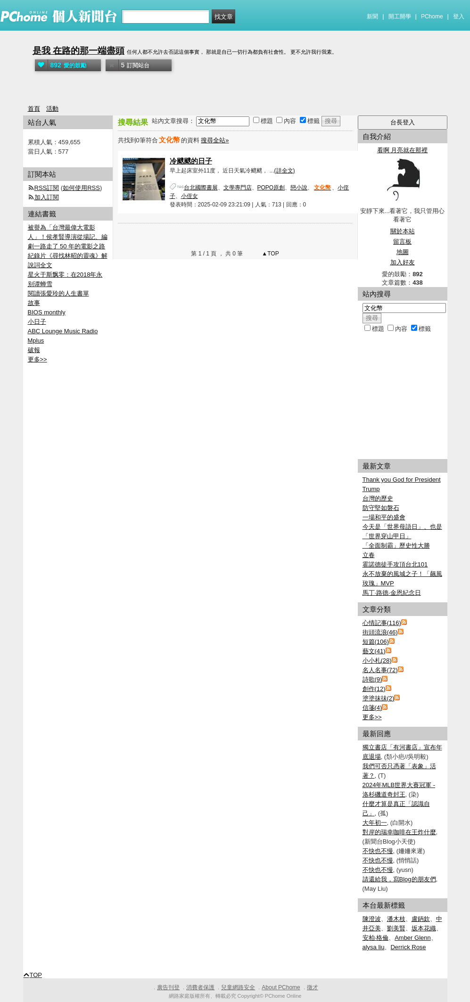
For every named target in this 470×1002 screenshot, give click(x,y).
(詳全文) (284, 170)
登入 (458, 16)
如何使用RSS (81, 187)
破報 (34, 349)
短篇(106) (376, 641)
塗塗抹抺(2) (379, 698)
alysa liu (374, 947)
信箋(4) (372, 707)
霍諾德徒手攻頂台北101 (395, 564)
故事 (34, 302)
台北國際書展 (201, 187)
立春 (369, 554)
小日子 (37, 321)
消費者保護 (200, 987)
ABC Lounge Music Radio (63, 331)
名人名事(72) (380, 669)
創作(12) (374, 688)
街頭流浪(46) (380, 632)
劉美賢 (396, 928)
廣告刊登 (168, 987)
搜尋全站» (215, 140)
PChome (432, 16)
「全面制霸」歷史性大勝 (396, 545)
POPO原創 (271, 187)
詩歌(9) (372, 679)
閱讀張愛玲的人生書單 (58, 293)
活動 (52, 108)
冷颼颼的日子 (191, 161)
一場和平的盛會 (384, 517)
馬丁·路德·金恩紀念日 (392, 592)
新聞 (372, 16)
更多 (372, 717)
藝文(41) (374, 651)
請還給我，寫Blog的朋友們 (399, 879)
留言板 (402, 241)
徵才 (312, 987)
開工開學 (399, 16)
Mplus (36, 340)
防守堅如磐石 (381, 507)
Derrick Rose (408, 947)
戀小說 (298, 187)
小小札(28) (377, 660)
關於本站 (402, 231)
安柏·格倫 (376, 937)
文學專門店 (237, 187)
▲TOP (269, 253)
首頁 (34, 108)
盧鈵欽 (421, 918)
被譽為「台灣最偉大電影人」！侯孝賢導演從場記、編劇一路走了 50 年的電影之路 (67, 237)
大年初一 (375, 822)
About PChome (281, 987)
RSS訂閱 (46, 187)
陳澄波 (372, 918)
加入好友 (402, 262)
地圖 (402, 251)
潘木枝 (396, 918)
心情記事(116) (382, 622)
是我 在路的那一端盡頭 (78, 51)
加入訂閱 (46, 197)
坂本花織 (424, 928)
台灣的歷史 (378, 498)
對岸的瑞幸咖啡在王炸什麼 (399, 832)
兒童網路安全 (238, 987)
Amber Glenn (413, 937)
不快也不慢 (378, 850)
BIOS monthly (47, 312)
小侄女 (189, 196)
